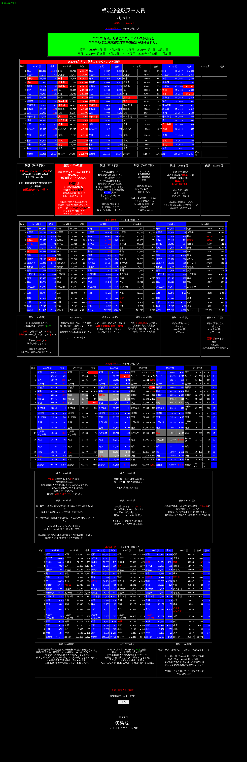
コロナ (97, 61)
